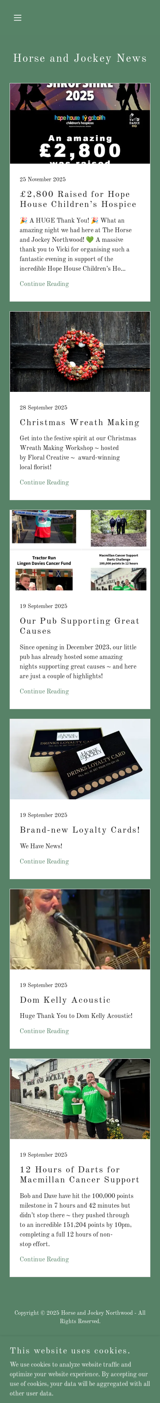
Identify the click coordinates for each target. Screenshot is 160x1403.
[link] (80, 192)
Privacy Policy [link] (80, 1361)
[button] (20, 18)
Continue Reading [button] (44, 284)
